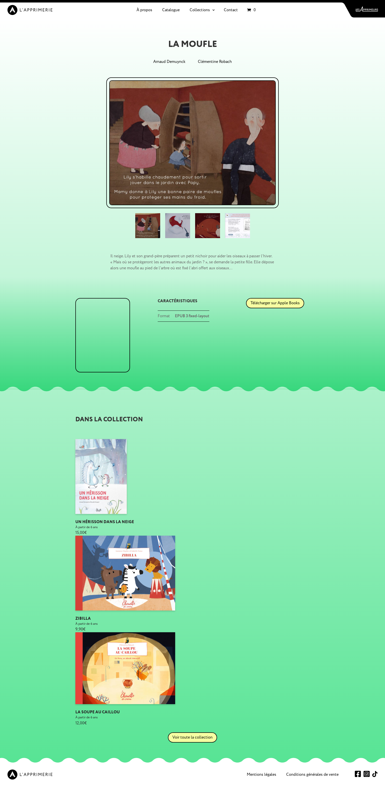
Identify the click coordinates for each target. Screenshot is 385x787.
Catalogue (171, 10)
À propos (144, 10)
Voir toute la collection (192, 737)
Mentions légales (261, 774)
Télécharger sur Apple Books (275, 303)
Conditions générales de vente (312, 774)
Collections (200, 10)
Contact (231, 10)
